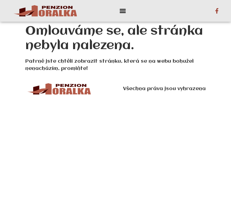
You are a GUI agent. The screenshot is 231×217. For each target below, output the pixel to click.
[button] (123, 11)
